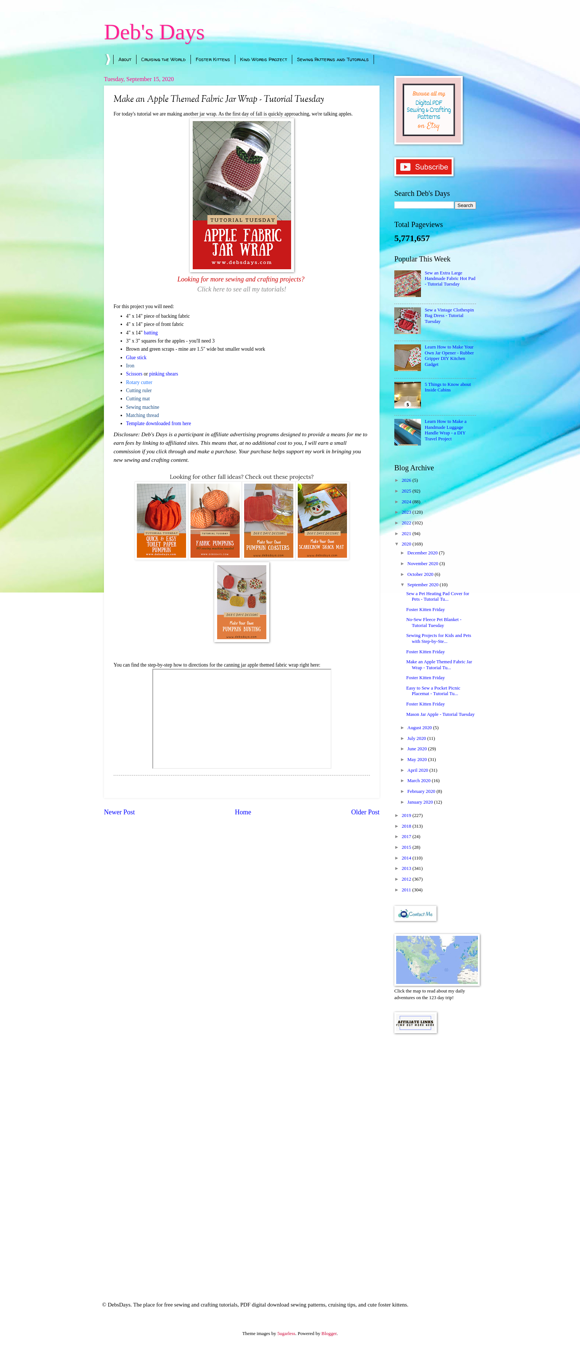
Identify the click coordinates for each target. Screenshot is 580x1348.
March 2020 (419, 780)
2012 (407, 879)
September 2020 (423, 584)
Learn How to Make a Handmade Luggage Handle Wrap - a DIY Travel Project (445, 430)
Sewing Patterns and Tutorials (333, 59)
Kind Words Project (263, 59)
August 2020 (420, 727)
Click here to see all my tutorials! (241, 289)
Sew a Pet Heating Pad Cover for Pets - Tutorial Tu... (437, 596)
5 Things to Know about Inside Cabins (448, 387)
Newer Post (119, 812)
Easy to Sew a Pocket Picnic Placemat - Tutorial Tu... (433, 690)
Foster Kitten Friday (425, 609)
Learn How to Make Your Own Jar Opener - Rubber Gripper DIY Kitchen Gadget (449, 355)
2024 (407, 501)
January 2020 (420, 802)
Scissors (134, 374)
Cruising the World (163, 59)
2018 (407, 826)
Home (243, 812)
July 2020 (417, 738)
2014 (407, 858)
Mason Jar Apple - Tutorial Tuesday (440, 714)
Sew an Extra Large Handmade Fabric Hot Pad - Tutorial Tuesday (450, 278)
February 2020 (421, 791)
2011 (407, 889)
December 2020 (423, 552)
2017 (407, 836)
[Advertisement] (435, 1157)
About (124, 59)
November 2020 (423, 563)
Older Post (365, 812)
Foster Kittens (213, 59)
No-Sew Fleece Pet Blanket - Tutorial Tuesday (433, 622)
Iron (130, 365)
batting (151, 333)
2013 (407, 868)
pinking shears (163, 374)
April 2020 (418, 770)
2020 (407, 544)
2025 (407, 491)
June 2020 (417, 748)
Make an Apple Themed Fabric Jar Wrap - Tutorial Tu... (439, 664)
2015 (407, 847)
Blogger (329, 1333)
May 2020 (417, 759)
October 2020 (421, 574)
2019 (407, 815)
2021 (407, 533)
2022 (407, 522)
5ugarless (286, 1333)
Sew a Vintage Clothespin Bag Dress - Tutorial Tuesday (449, 315)
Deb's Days (154, 32)
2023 (407, 512)
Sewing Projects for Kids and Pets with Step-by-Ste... (438, 638)
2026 (407, 480)
